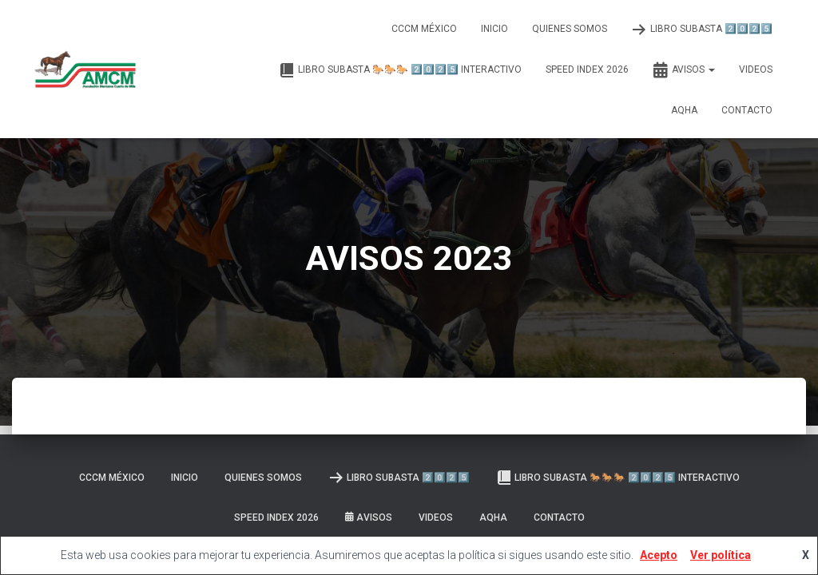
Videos (755, 69)
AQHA (684, 110)
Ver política (720, 555)
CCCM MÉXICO (424, 28)
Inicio (494, 28)
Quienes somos (569, 28)
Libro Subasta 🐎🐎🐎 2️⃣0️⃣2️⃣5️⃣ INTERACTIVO (400, 70)
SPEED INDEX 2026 (587, 69)
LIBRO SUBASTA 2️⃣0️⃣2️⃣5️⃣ (701, 30)
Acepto (658, 555)
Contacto (746, 110)
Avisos (684, 70)
